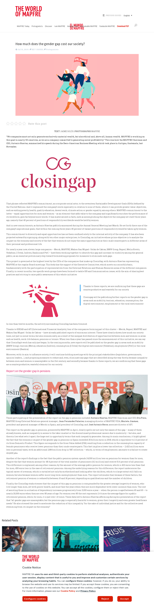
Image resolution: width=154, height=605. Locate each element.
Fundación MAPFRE (107, 26)
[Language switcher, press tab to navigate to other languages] (128, 15)
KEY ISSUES (37, 49)
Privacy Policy (88, 591)
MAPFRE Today (23, 26)
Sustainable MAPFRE (88, 26)
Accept (124, 598)
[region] (77, 578)
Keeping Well (72, 26)
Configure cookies (35, 598)
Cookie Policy (68, 591)
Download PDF (123, 26)
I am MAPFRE (59, 26)
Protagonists (37, 26)
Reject (105, 598)
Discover (48, 26)
